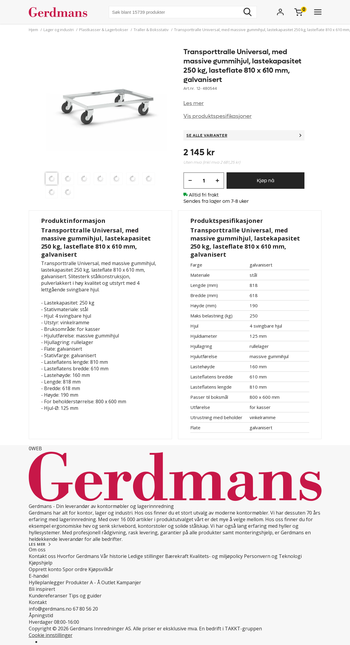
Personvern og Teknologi (273, 556)
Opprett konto (45, 569)
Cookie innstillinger (51, 635)
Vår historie (113, 556)
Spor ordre (75, 569)
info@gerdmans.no (50, 609)
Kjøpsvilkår (100, 569)
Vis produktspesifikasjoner (217, 116)
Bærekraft (176, 556)
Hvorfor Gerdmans (78, 556)
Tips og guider (85, 595)
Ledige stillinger (146, 556)
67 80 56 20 (85, 609)
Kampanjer (129, 582)
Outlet (108, 582)
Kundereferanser (48, 595)
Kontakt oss (42, 556)
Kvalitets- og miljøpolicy (216, 556)
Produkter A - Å (83, 582)
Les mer (193, 103)
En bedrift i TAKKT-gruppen (230, 628)
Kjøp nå (265, 180)
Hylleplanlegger (46, 582)
